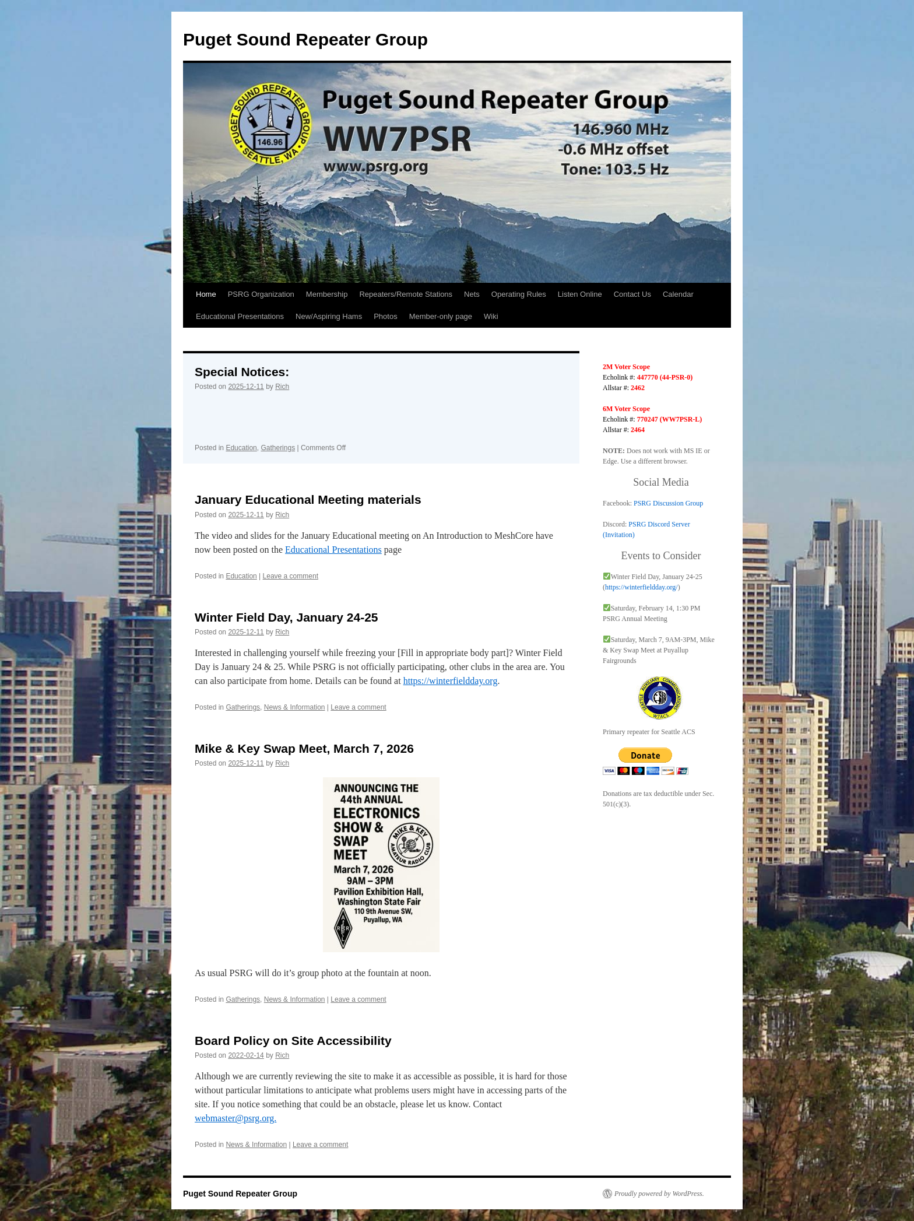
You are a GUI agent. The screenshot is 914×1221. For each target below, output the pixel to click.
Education (241, 448)
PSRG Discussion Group (668, 503)
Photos (385, 316)
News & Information (294, 707)
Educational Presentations (240, 316)
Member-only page (440, 316)
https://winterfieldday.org (450, 681)
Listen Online (580, 294)
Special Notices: (242, 371)
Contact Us (632, 294)
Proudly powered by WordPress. (659, 1194)
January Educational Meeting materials (308, 499)
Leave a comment (290, 576)
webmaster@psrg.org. (235, 1118)
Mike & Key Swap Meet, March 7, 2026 (304, 748)
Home (206, 294)
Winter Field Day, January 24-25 (286, 617)
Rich (282, 387)
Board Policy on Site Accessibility (293, 1040)
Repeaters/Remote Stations (405, 294)
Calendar (678, 294)
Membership (327, 294)
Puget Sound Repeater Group (305, 39)
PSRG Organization (261, 294)
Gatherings (278, 448)
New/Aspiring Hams (329, 316)
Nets (472, 294)
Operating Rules (518, 294)
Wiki (491, 316)
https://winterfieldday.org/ (641, 587)
